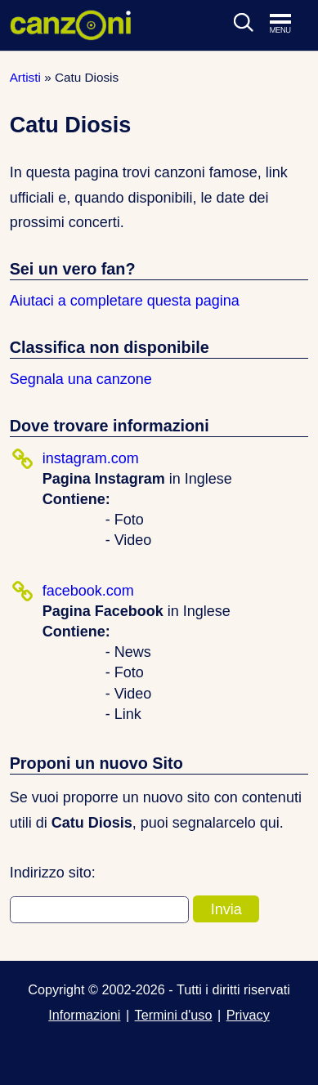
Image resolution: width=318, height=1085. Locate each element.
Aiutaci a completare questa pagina (125, 300)
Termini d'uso (174, 1014)
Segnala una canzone (81, 379)
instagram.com (91, 458)
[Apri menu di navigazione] (288, 24)
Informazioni (84, 1014)
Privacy (248, 1014)
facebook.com (88, 591)
